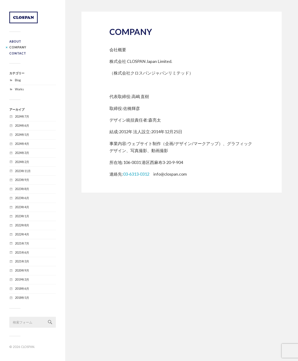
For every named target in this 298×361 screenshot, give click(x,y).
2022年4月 (22, 234)
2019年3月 (22, 279)
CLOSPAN (23, 17)
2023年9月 (22, 180)
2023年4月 (22, 207)
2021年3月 (22, 261)
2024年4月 (22, 144)
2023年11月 (23, 171)
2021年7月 (22, 243)
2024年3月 (22, 153)
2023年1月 (22, 216)
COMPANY (17, 47)
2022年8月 (22, 225)
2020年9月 (22, 270)
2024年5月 (22, 134)
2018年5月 (22, 298)
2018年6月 (22, 288)
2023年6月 (22, 198)
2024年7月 (22, 116)
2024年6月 (22, 125)
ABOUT (15, 41)
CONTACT (17, 53)
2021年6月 (22, 252)
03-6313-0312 (136, 174)
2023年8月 (22, 189)
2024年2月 (22, 162)
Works (19, 89)
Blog (18, 80)
